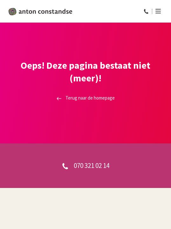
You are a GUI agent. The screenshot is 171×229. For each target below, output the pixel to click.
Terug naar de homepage (86, 98)
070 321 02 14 (85, 165)
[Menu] (156, 11)
